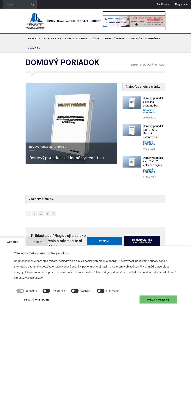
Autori (70, 21)
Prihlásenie (163, 4)
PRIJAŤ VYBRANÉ (36, 299)
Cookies (12, 241)
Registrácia (181, 4)
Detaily (37, 241)
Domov (51, 21)
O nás (60, 21)
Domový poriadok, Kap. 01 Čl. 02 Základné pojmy (153, 161)
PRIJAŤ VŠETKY (158, 299)
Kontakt (95, 21)
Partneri (82, 21)
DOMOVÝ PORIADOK (40, 147)
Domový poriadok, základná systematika (66, 158)
